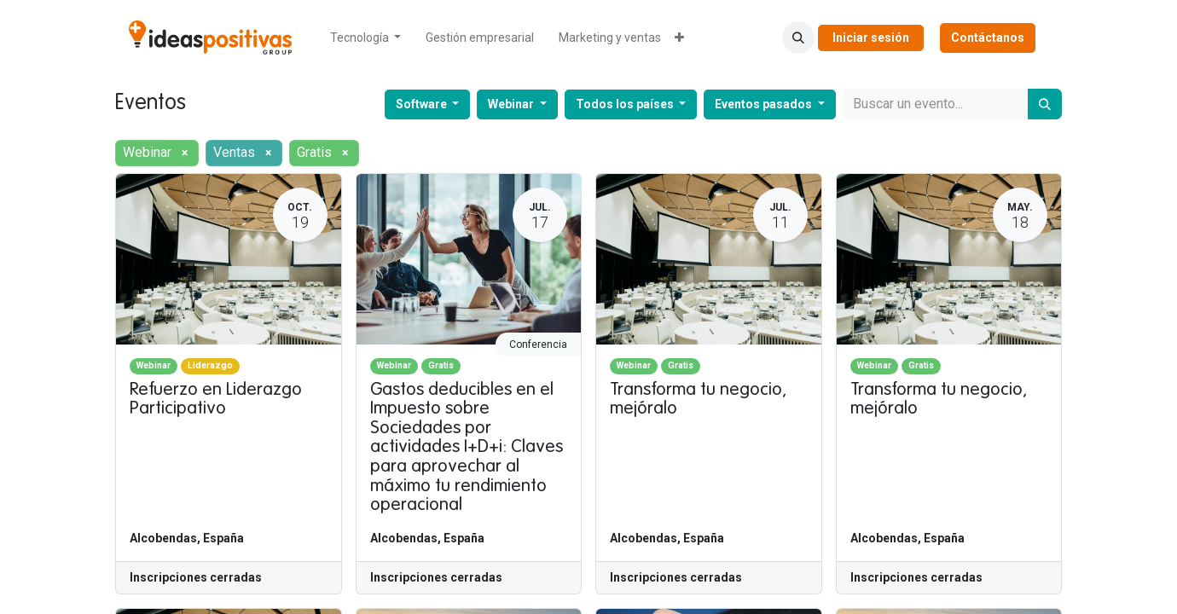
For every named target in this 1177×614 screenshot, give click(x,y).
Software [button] (422, 104)
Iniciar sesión (870, 37)
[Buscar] (1045, 104)
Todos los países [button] (626, 104)
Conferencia (538, 344)
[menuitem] (366, 38)
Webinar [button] (512, 104)
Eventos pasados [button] (765, 104)
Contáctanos (987, 37)
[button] (798, 37)
